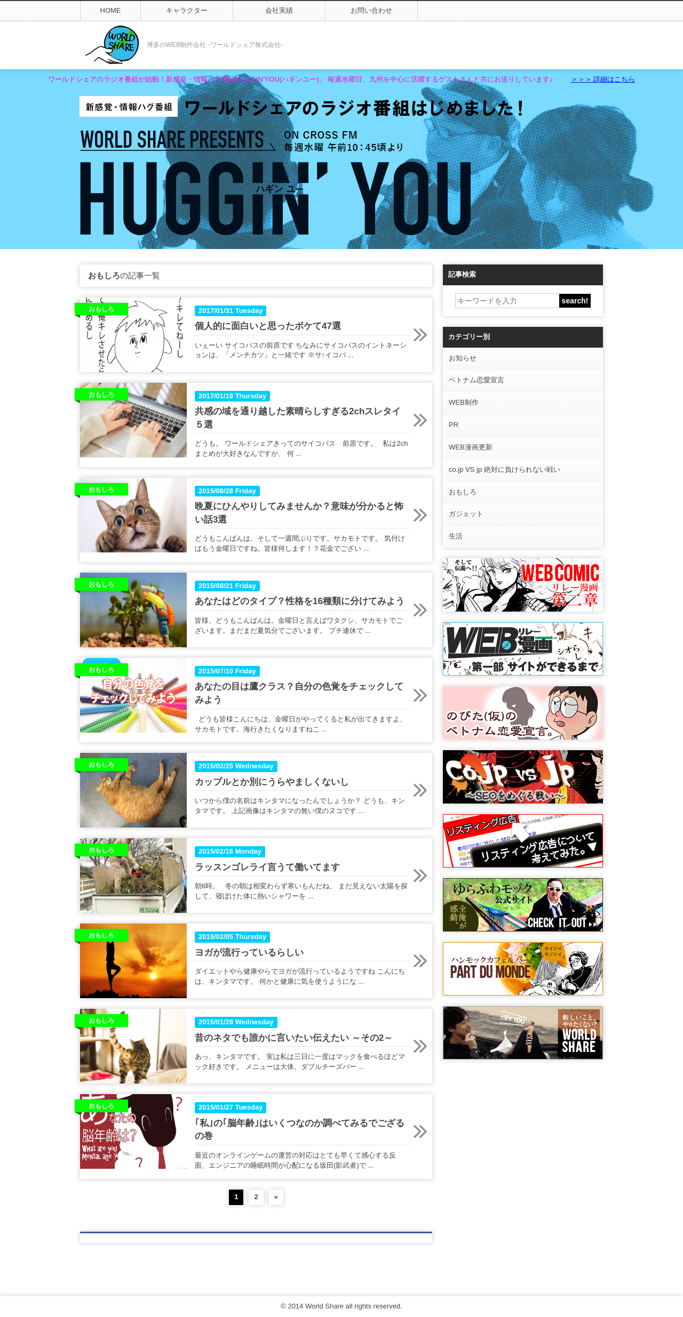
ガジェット (466, 514)
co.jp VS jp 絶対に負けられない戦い (504, 469)
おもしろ (462, 492)
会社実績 (279, 10)
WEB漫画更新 (471, 447)
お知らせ (462, 358)
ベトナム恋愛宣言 (476, 380)
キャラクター (187, 10)
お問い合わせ (371, 10)
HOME (110, 10)
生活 (456, 536)
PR (453, 425)
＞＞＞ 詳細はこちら (603, 79)
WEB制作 (464, 402)
